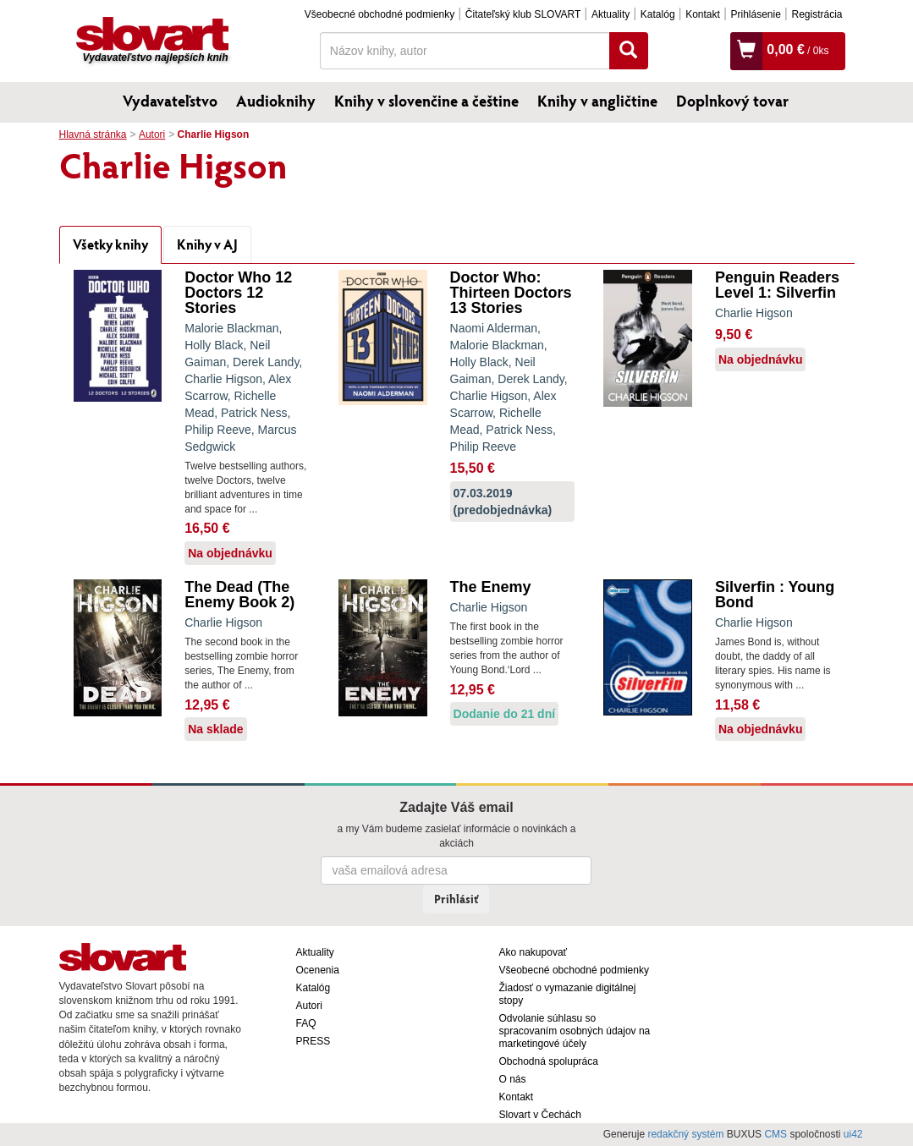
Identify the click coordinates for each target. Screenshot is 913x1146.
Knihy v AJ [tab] (207, 244)
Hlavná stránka (93, 134)
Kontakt (702, 14)
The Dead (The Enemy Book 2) (239, 594)
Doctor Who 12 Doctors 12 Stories (238, 292)
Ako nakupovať (533, 952)
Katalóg (658, 14)
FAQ (306, 1023)
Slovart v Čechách (540, 1115)
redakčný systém (685, 1134)
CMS (775, 1134)
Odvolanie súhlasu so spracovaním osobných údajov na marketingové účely (575, 1031)
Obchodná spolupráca (548, 1061)
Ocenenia (317, 970)
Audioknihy (276, 100)
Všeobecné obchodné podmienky (379, 14)
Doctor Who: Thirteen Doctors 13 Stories (511, 292)
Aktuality (610, 14)
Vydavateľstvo (170, 100)
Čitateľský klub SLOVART (522, 14)
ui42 (853, 1134)
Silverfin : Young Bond (774, 594)
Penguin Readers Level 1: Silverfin (777, 285)
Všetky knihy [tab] (110, 244)
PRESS (313, 1041)
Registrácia (816, 14)
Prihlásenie (755, 14)
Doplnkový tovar (732, 100)
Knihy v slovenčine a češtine (426, 100)
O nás (512, 1079)
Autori (152, 134)
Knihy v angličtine (597, 100)
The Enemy (490, 586)
